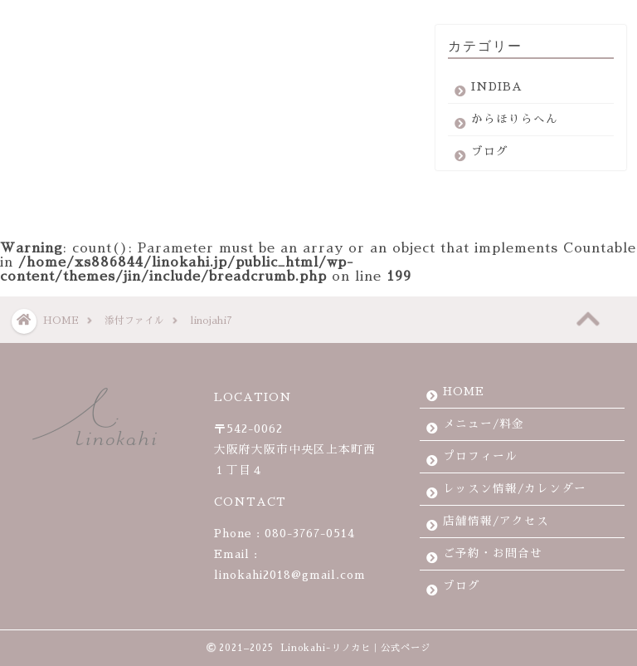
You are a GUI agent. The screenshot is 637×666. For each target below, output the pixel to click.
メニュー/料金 (483, 424)
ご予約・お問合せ (492, 553)
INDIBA (497, 94)
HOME (463, 391)
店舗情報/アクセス (496, 521)
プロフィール (480, 456)
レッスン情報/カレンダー (514, 488)
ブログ (489, 159)
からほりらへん (514, 126)
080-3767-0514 (310, 533)
